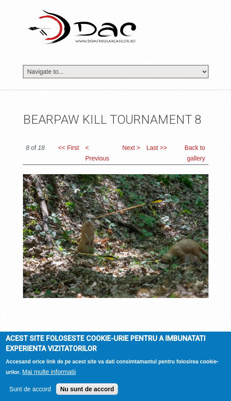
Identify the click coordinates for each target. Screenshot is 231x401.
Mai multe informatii (49, 374)
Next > (131, 147)
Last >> (156, 147)
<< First (68, 147)
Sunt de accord (30, 391)
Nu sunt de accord (87, 391)
